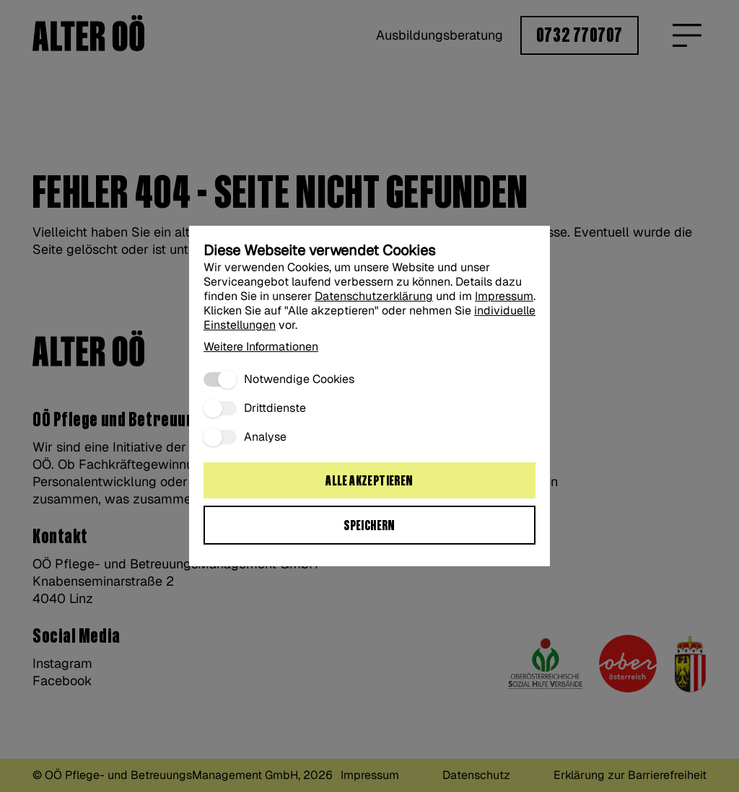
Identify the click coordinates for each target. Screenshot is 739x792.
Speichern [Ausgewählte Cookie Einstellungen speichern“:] (369, 525)
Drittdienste (275, 408)
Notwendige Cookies (299, 379)
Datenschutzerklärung (374, 296)
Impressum (504, 296)
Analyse (265, 437)
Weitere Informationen (261, 346)
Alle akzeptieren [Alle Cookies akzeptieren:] (369, 481)
